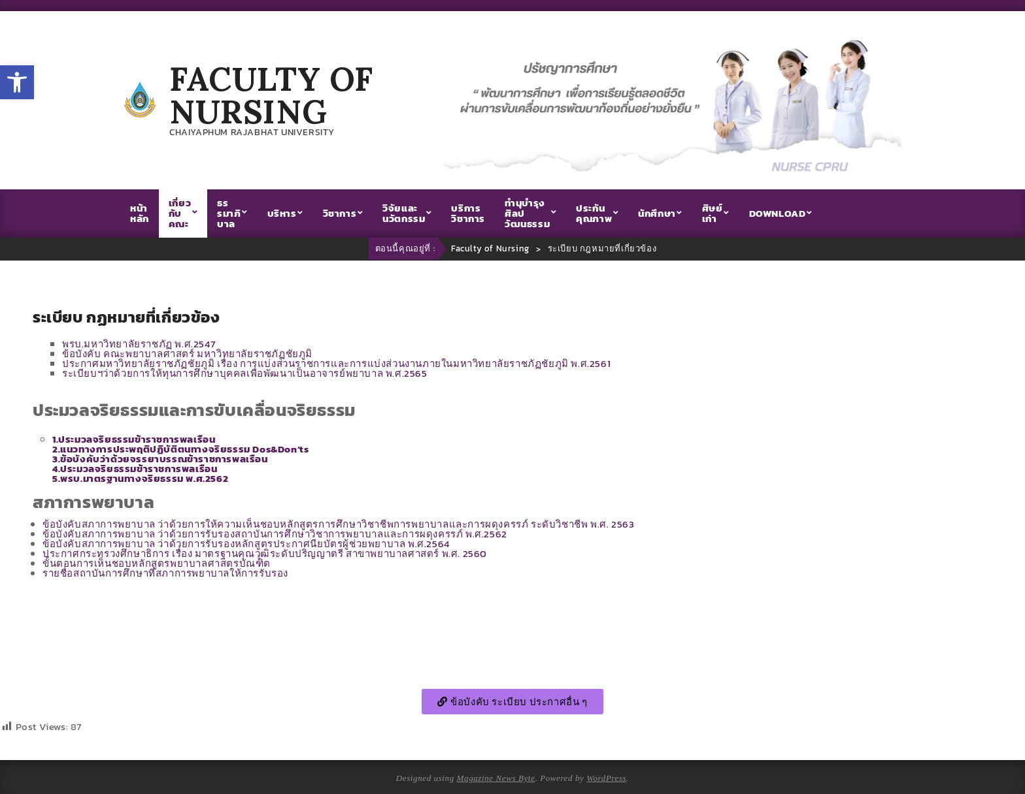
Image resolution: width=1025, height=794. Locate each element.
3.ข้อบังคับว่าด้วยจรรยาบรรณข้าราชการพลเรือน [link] (160, 458)
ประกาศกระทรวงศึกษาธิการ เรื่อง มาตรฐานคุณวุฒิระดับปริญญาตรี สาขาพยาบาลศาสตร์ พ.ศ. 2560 (264, 553)
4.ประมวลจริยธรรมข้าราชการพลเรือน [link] (134, 468)
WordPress (606, 778)
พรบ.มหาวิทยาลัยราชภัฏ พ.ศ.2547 (138, 343)
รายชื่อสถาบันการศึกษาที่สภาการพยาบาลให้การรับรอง (165, 572)
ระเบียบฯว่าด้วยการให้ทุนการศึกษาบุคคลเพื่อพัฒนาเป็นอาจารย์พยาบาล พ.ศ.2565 (245, 373)
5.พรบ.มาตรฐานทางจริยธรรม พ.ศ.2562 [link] (140, 478)
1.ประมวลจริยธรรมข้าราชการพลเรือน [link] (133, 439)
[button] (17, 82)
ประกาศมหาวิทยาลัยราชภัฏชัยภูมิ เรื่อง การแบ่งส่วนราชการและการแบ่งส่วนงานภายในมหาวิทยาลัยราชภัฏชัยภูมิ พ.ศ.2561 (336, 363)
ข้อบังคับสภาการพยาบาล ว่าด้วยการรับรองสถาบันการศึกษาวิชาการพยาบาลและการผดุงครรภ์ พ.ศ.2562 (274, 533)
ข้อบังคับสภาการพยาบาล (338, 524)
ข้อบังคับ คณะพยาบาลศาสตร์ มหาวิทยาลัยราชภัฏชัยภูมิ (187, 353)
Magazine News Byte (496, 778)
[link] (180, 448)
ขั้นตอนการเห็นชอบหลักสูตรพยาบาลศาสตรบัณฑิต (156, 563)
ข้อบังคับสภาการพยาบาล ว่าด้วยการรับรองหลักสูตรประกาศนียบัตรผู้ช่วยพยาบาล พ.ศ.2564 (246, 543)
